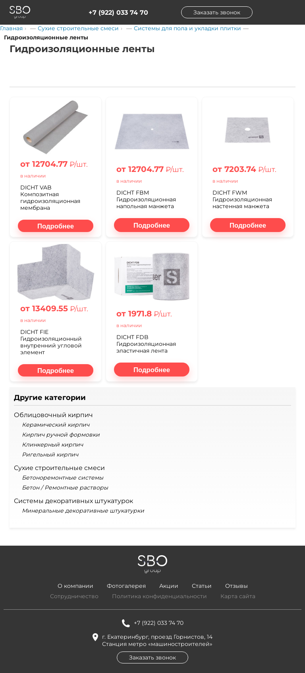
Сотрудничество (74, 596)
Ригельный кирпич (50, 454)
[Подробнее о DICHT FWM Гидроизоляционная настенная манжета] (248, 225)
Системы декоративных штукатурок (73, 500)
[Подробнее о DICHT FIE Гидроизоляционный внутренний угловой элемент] (55, 370)
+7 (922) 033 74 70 (118, 12)
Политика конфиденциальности (159, 596)
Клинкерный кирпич (52, 444)
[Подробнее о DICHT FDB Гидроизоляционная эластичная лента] (151, 369)
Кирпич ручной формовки (61, 434)
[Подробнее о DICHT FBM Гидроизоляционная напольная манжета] (151, 225)
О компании (75, 585)
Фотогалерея (126, 585)
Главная (11, 28)
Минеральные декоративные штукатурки (83, 510)
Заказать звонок (216, 12)
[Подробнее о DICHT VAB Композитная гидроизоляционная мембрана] (55, 226)
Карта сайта (237, 596)
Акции (168, 585)
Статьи (202, 585)
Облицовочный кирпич (53, 415)
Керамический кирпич (55, 424)
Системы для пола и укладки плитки (187, 28)
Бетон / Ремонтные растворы (65, 487)
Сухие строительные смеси (78, 28)
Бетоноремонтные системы (62, 477)
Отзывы (236, 585)
